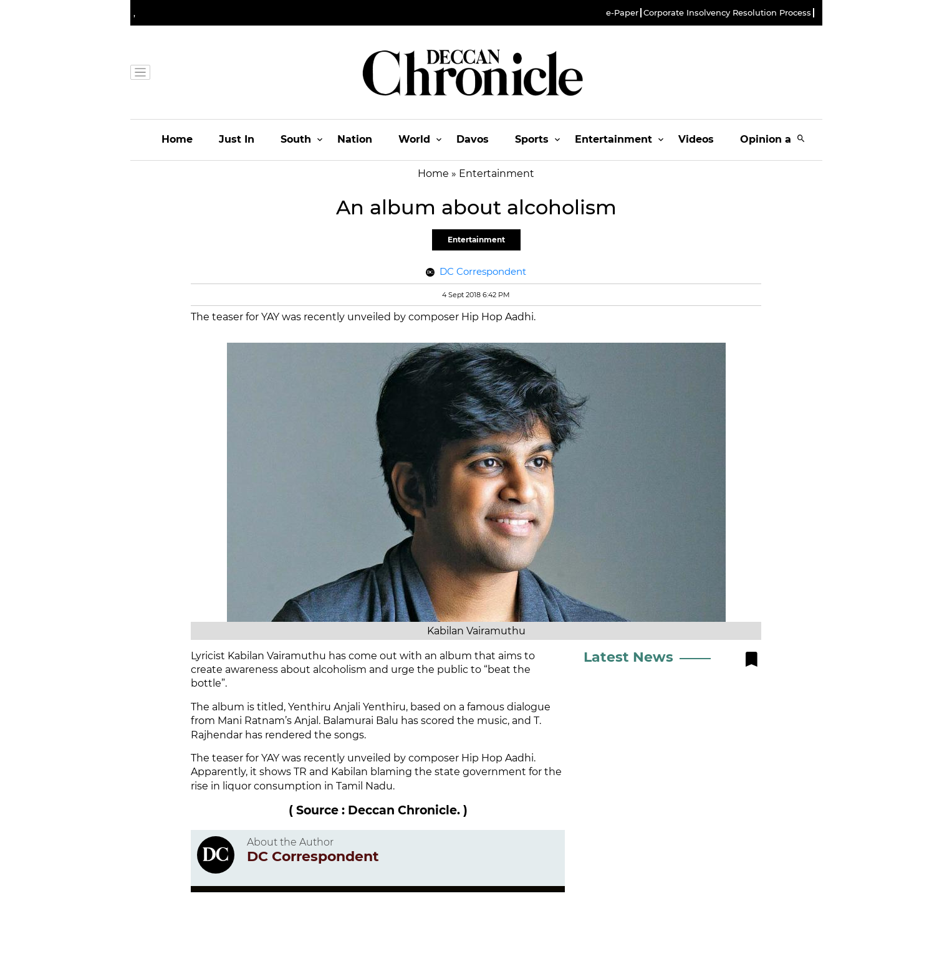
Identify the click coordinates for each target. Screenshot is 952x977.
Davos (472, 139)
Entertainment (613, 139)
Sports (532, 139)
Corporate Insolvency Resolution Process (727, 12)
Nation (354, 139)
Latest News (628, 657)
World (414, 139)
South (296, 139)
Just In (236, 139)
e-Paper (622, 12)
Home (177, 139)
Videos (696, 139)
